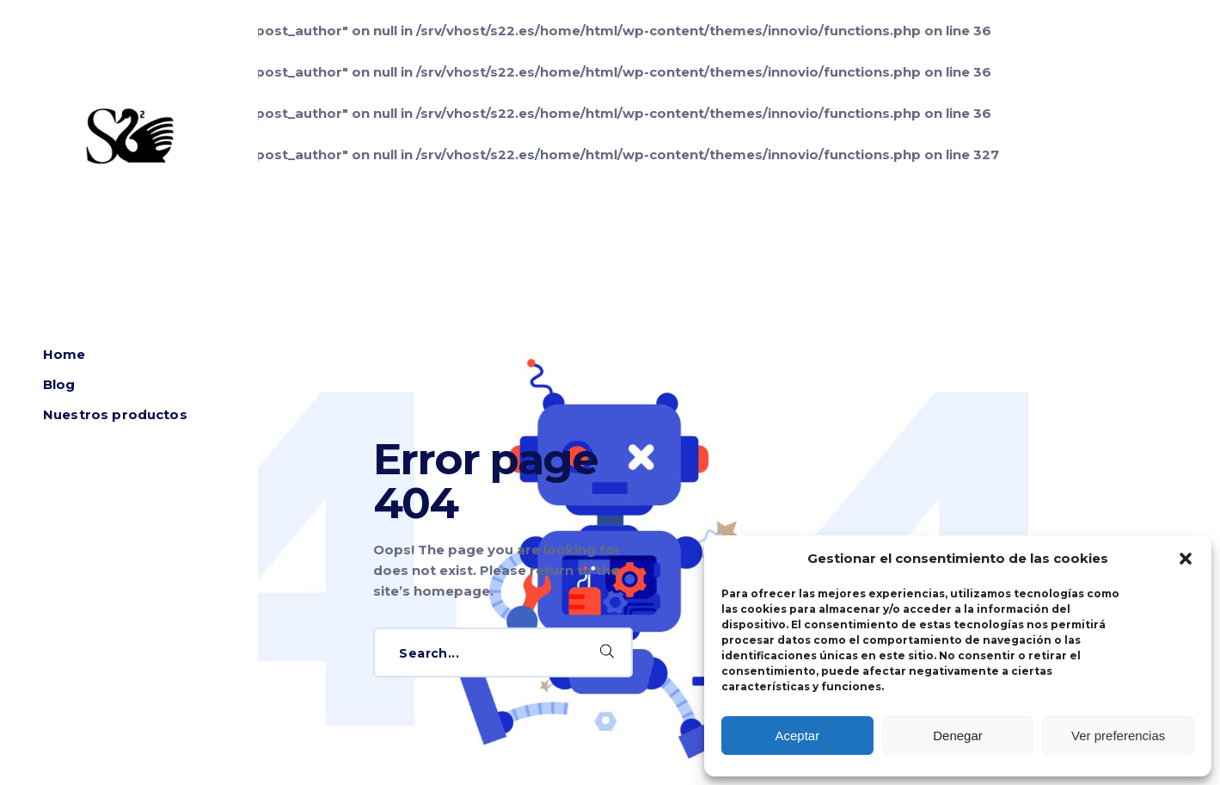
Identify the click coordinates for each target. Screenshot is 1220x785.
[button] (1185, 558)
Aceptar (797, 735)
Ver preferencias (1118, 735)
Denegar (958, 735)
